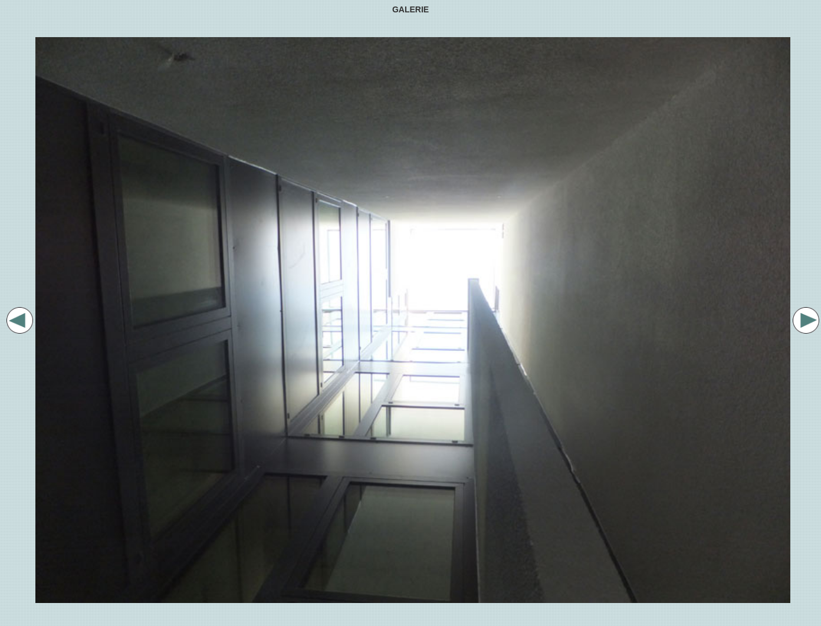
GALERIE (410, 9)
